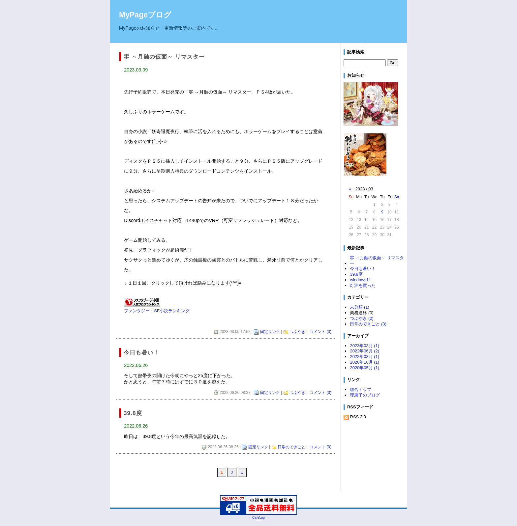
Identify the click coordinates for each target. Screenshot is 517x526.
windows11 (360, 279)
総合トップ (360, 389)
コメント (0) (320, 331)
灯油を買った (363, 285)
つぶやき (297, 331)
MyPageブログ (145, 15)
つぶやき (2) (361, 318)
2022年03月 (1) (364, 356)
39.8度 (356, 274)
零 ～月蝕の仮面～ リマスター (377, 260)
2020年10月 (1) (364, 362)
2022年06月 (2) (364, 350)
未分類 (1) (359, 307)
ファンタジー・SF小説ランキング (157, 310)
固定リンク (270, 331)
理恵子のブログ (365, 395)
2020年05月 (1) (364, 367)
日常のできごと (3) (368, 323)
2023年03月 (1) (364, 345)
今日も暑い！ (363, 268)
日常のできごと (291, 447)
